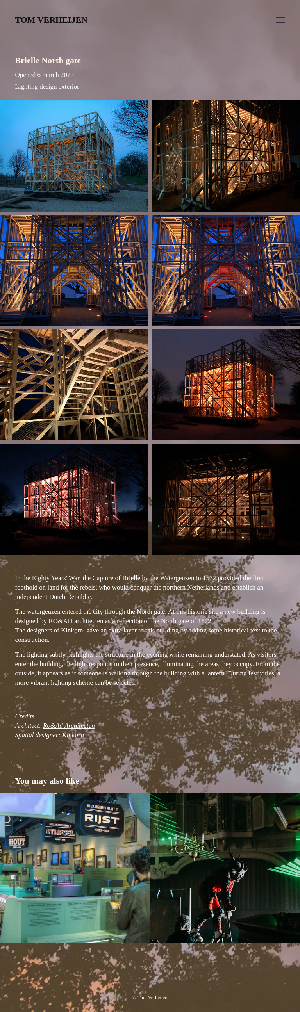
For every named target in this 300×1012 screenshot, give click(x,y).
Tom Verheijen (51, 20)
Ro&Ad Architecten (69, 725)
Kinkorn (73, 735)
